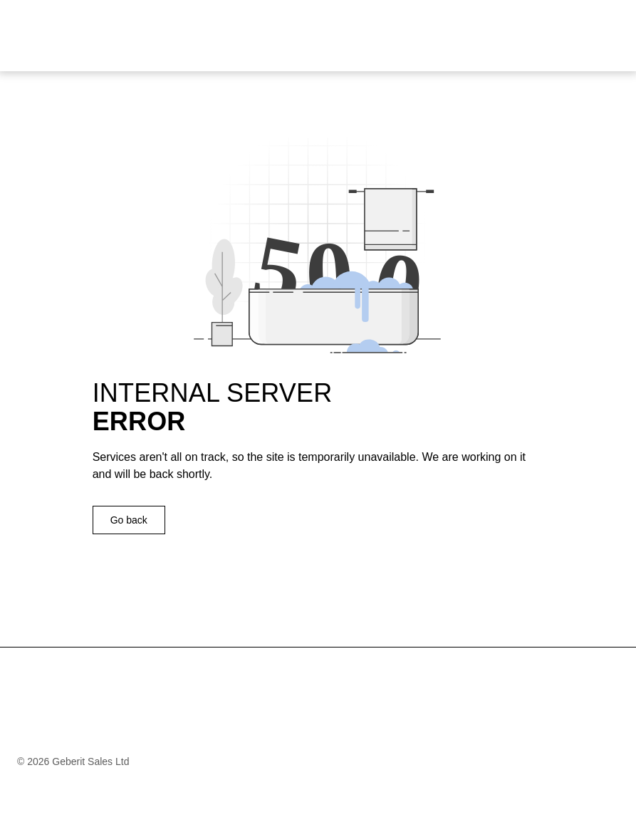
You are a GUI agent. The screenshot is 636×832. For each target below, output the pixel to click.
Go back (128, 520)
